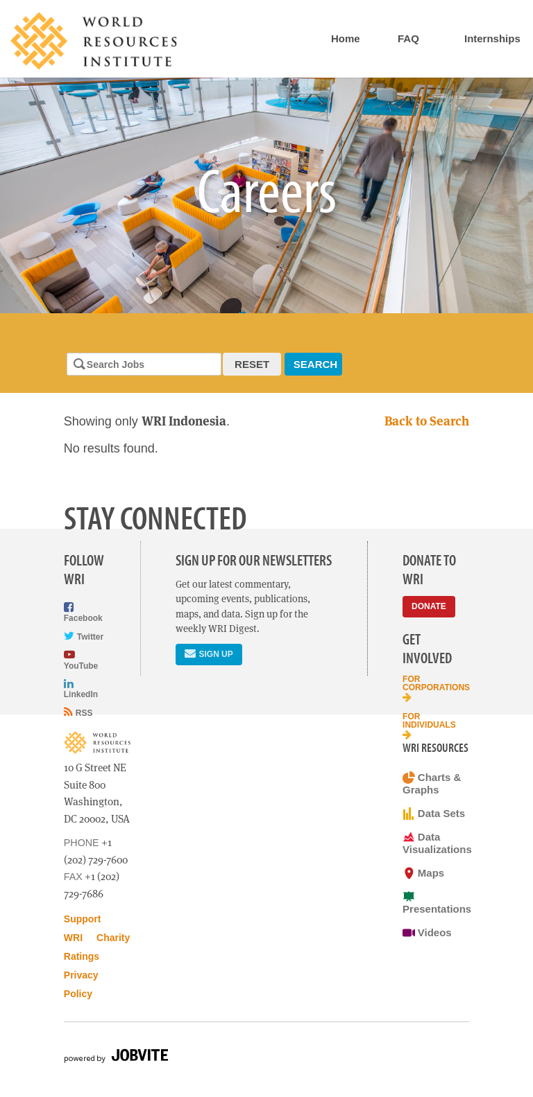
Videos (427, 933)
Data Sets (434, 813)
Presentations (436, 902)
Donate (429, 606)
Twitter (83, 636)
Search (315, 364)
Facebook (83, 612)
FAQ (408, 38)
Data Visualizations (436, 843)
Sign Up (208, 653)
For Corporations (436, 688)
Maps (423, 873)
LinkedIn (81, 688)
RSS (78, 712)
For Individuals (429, 725)
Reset (252, 364)
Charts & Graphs (432, 783)
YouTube (81, 659)
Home (345, 38)
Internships (492, 38)
